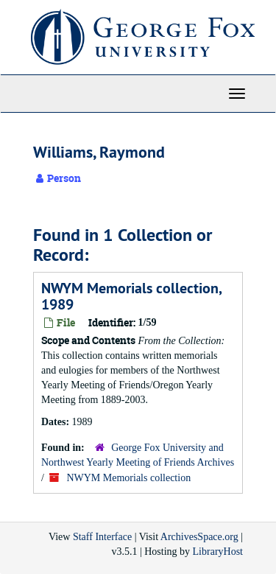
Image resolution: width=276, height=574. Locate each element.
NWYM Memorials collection (128, 477)
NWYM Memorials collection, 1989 (131, 296)
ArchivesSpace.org (199, 536)
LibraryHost (218, 551)
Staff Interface (102, 536)
